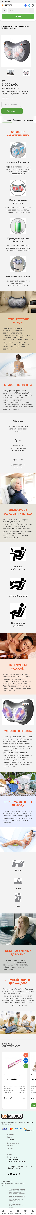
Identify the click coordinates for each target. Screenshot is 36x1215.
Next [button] (34, 73)
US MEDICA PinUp (11, 1079)
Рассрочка (10, 1148)
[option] (10, 73)
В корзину (12, 111)
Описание (7, 120)
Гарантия (10, 1146)
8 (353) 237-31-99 (13, 1159)
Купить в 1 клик (11, 104)
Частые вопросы (12, 1157)
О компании (10, 1134)
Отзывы (9, 1154)
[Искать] (31, 10)
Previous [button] (3, 73)
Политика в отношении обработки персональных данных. (16, 1206)
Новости (9, 1137)
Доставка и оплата (13, 1143)
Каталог (18, 16)
